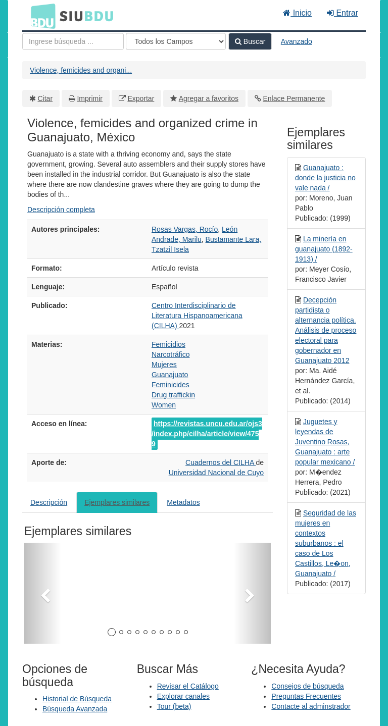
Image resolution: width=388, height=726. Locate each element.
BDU (40, 15)
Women (164, 405)
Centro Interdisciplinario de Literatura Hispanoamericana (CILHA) (197, 315)
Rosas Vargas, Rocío (185, 229)
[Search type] (176, 41)
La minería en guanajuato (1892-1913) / (324, 249)
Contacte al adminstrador (310, 706)
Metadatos (183, 502)
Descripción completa (61, 209)
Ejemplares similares (117, 502)
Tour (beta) (174, 706)
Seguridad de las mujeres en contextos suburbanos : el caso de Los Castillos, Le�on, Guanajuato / (325, 543)
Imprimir (90, 98)
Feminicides (170, 385)
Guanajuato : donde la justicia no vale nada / (325, 178)
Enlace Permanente (294, 98)
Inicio (297, 13)
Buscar (250, 41)
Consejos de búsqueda (307, 686)
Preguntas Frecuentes (306, 696)
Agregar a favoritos (208, 98)
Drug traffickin (173, 395)
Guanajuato (170, 375)
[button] (42, 593)
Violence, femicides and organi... (81, 70)
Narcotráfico (170, 354)
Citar (45, 98)
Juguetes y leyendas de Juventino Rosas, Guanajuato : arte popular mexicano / (325, 442)
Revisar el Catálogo (188, 686)
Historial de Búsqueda (77, 699)
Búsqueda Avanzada (74, 709)
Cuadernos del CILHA (220, 462)
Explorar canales (183, 696)
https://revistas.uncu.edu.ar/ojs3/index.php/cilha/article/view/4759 (207, 434)
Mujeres (164, 364)
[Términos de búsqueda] (73, 41)
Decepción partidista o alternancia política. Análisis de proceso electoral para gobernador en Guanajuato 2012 (325, 330)
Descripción (48, 502)
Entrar (342, 13)
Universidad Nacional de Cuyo (216, 473)
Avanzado (296, 41)
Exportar (140, 98)
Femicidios (168, 344)
